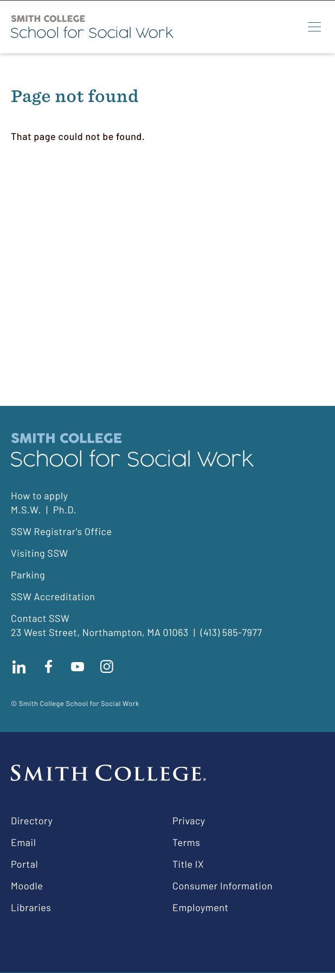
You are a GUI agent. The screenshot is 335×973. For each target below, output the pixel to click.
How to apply (39, 495)
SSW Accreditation (53, 596)
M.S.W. (26, 510)
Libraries (31, 907)
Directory (32, 820)
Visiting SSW (39, 553)
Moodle (27, 886)
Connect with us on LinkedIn (19, 666)
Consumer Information (222, 886)
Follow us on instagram (107, 666)
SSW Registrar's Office (61, 531)
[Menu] (314, 26)
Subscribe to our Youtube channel (77, 666)
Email (23, 842)
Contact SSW (40, 618)
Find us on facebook (48, 666)
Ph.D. (65, 510)
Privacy (188, 820)
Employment (200, 907)
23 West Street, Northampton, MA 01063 (100, 632)
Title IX (188, 864)
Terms (186, 842)
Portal (24, 864)
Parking (28, 575)
